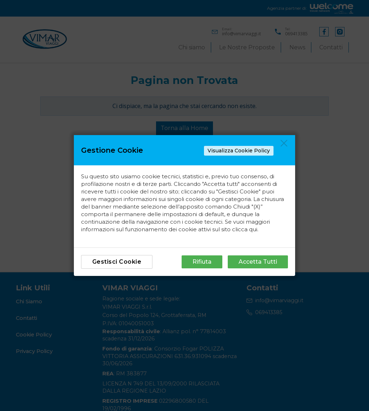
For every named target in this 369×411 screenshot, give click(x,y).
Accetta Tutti (258, 261)
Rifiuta (202, 261)
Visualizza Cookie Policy (239, 150)
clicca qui (244, 229)
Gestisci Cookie (117, 261)
